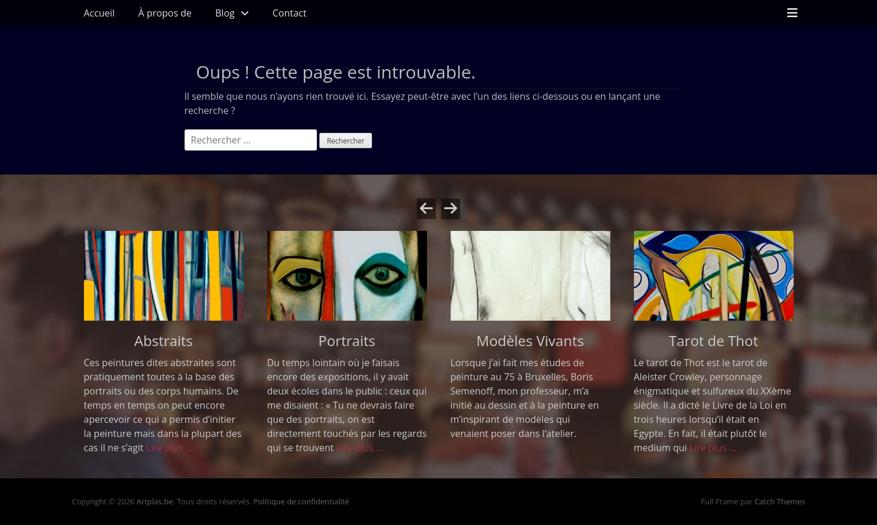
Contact (289, 12)
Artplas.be (155, 501)
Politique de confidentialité (301, 501)
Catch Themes (780, 501)
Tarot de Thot (713, 340)
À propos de (165, 12)
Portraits (346, 340)
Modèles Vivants (530, 340)
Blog (225, 12)
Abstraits (163, 340)
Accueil (99, 12)
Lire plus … (169, 447)
